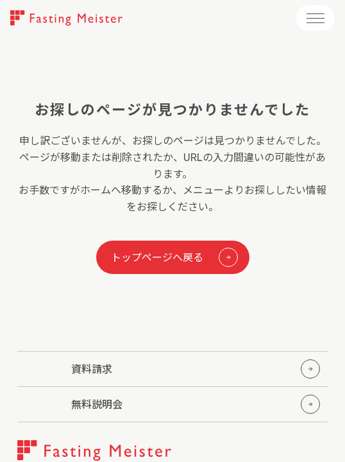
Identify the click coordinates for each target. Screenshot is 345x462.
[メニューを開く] (315, 18)
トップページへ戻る (174, 257)
